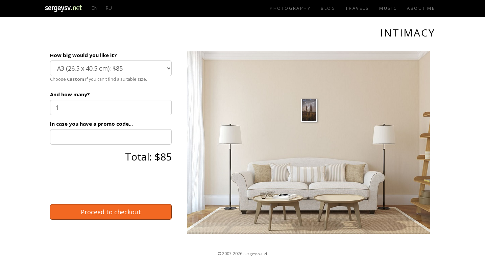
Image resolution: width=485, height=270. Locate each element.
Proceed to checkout (111, 212)
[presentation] (101, 186)
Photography (290, 8)
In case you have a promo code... (91, 123)
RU (108, 8)
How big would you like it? (83, 55)
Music (388, 8)
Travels (357, 8)
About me (421, 8)
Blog (328, 8)
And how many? (70, 94)
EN (94, 8)
